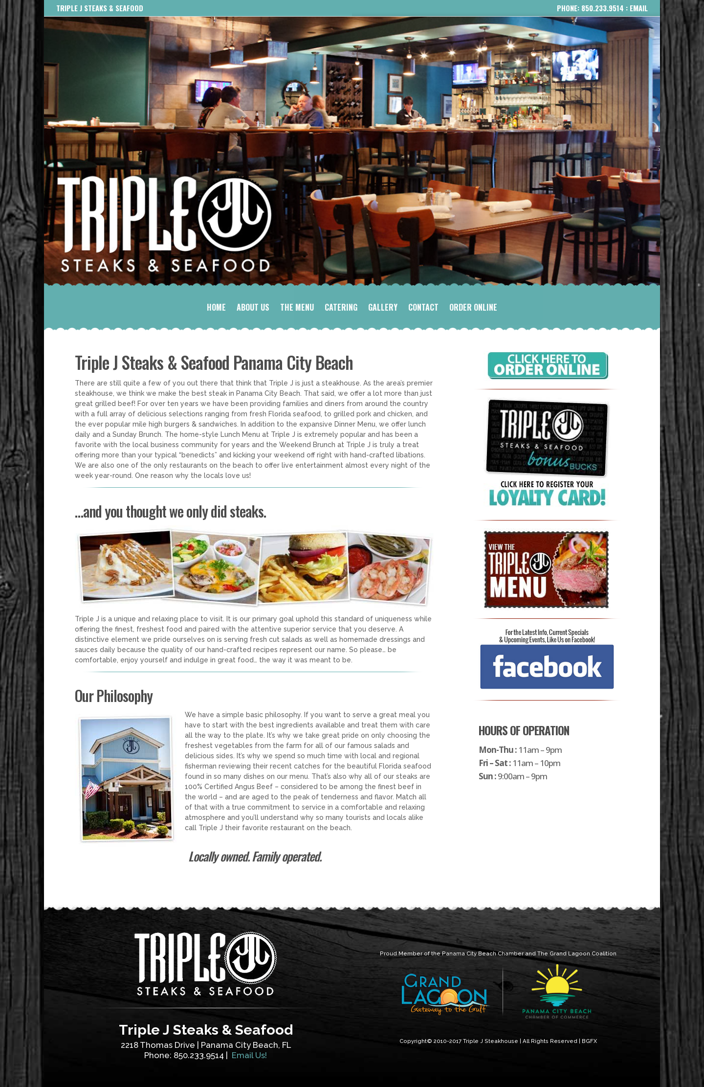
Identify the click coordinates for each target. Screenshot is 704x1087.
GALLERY (382, 308)
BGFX (589, 1041)
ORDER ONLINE (473, 308)
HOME (216, 308)
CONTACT (423, 308)
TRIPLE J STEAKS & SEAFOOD (99, 7)
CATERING (341, 308)
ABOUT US (253, 308)
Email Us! (249, 1055)
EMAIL (639, 7)
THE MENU (297, 308)
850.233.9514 (602, 7)
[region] (352, 152)
